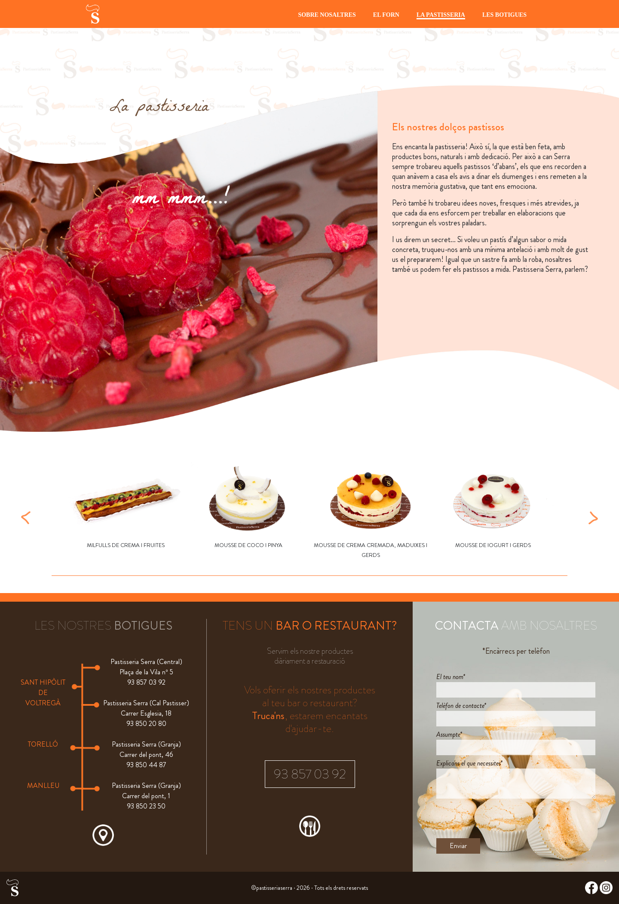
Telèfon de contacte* (461, 705)
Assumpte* (449, 734)
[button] (26, 517)
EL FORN (386, 15)
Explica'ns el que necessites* (469, 763)
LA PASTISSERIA (441, 15)
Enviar (458, 846)
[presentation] (501, 818)
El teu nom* (450, 677)
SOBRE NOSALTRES (326, 15)
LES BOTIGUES (504, 15)
